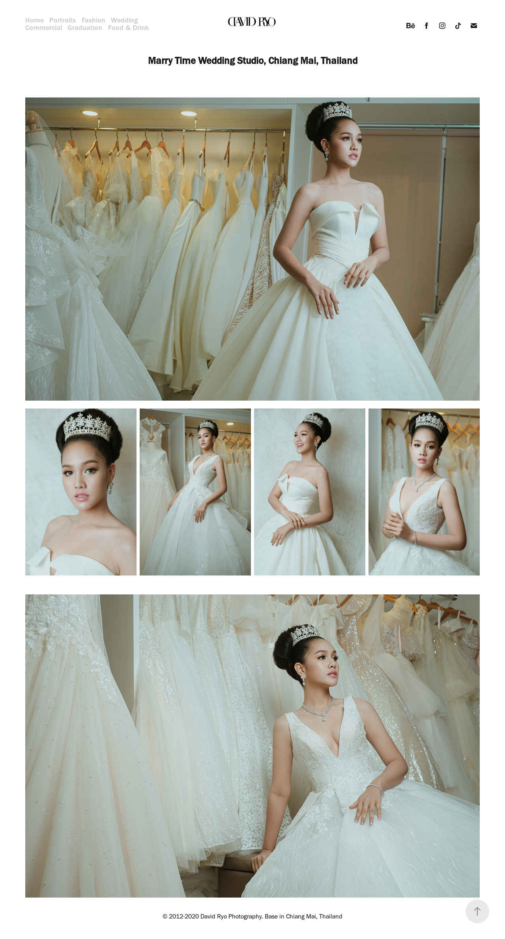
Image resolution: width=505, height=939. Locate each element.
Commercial (43, 27)
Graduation (84, 27)
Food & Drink (128, 27)
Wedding (124, 20)
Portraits (62, 20)
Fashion (93, 20)
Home (34, 20)
